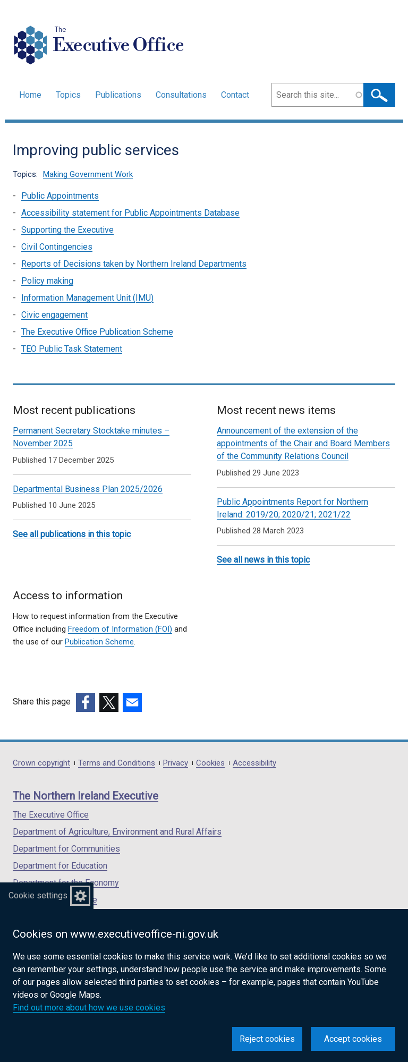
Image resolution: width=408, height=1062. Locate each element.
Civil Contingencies (56, 247)
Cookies (210, 763)
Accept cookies (353, 1039)
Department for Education (60, 866)
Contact (235, 95)
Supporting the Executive (67, 230)
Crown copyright (41, 763)
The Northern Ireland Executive (85, 795)
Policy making (47, 281)
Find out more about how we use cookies (89, 1007)
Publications (118, 95)
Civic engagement (54, 315)
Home (30, 95)
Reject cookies (267, 1039)
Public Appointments (60, 196)
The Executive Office (51, 815)
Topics (68, 95)
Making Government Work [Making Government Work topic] (88, 174)
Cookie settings (37, 895)
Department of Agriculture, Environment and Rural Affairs (117, 832)
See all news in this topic (263, 560)
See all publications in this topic (72, 534)
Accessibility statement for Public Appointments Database (130, 213)
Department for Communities (66, 849)
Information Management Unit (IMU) (87, 298)
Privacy (175, 763)
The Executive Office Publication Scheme (97, 332)
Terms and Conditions (116, 763)
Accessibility (254, 763)
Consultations (181, 95)
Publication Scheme (99, 642)
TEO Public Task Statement (71, 349)
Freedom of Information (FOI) (120, 629)
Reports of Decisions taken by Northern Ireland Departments (133, 264)
